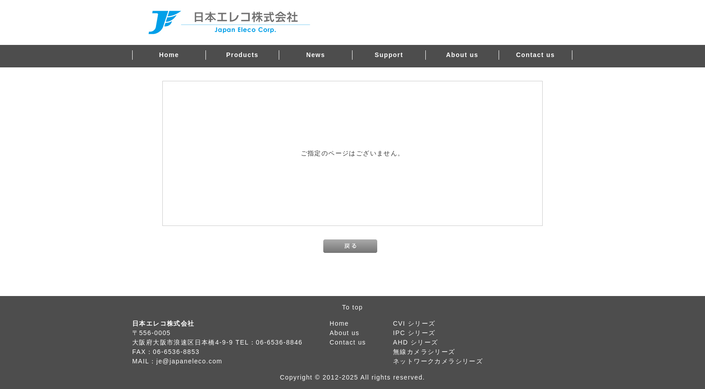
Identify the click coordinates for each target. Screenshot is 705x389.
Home (169, 54)
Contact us (535, 54)
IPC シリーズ (414, 332)
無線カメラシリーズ (424, 351)
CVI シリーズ (414, 323)
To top (352, 307)
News (315, 54)
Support (389, 54)
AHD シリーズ (415, 342)
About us (462, 54)
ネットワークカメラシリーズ (438, 361)
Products (242, 54)
